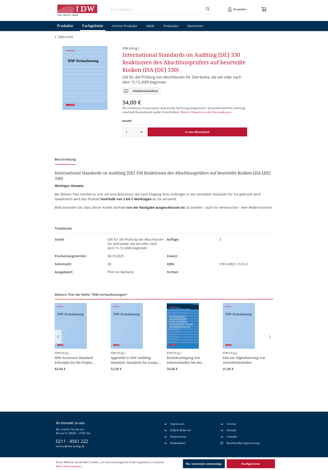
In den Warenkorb (197, 132)
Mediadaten (174, 443)
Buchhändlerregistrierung (243, 443)
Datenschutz (175, 436)
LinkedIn (228, 436)
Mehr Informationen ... (70, 466)
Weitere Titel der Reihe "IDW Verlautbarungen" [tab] (91, 294)
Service (228, 424)
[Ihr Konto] (237, 9)
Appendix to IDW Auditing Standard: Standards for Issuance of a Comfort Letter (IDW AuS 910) (136, 360)
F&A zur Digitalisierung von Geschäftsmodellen (244, 360)
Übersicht (64, 37)
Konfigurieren (250, 464)
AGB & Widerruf (177, 430)
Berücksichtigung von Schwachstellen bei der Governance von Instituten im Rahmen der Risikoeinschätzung (191, 360)
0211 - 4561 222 (72, 441)
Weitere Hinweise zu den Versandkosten (205, 112)
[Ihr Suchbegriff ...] (155, 9)
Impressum (174, 424)
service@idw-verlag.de (70, 446)
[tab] (65, 160)
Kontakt (228, 430)
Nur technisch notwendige (204, 464)
